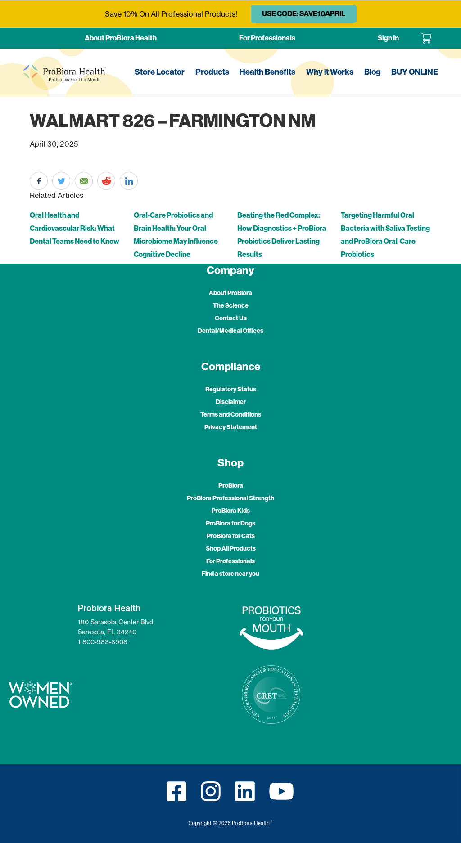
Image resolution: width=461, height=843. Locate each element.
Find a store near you (230, 574)
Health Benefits (267, 72)
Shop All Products (231, 548)
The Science (231, 305)
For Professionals (267, 38)
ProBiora (230, 485)
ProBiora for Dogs (230, 523)
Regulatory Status (230, 389)
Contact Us (231, 318)
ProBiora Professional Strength (230, 498)
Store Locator (160, 72)
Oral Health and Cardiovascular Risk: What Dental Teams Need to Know (74, 228)
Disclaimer (231, 402)
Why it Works (329, 72)
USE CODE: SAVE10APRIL (303, 13)
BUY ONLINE (414, 72)
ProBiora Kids (231, 511)
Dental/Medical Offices (230, 331)
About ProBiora (230, 293)
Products (212, 72)
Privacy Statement (230, 427)
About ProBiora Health (121, 38)
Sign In (388, 38)
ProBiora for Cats (231, 536)
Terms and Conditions (230, 414)
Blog (372, 72)
